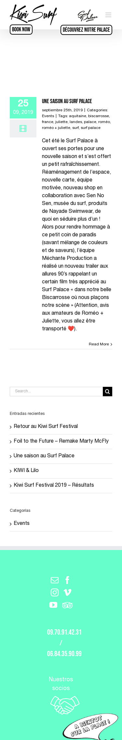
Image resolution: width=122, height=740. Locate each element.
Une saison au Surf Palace (67, 101)
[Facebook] (67, 580)
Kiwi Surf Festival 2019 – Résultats (54, 485)
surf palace (91, 128)
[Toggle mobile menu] (108, 14)
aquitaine (77, 116)
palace (90, 122)
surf (75, 128)
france (47, 122)
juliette (61, 122)
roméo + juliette (56, 128)
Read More (99, 344)
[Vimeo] (67, 592)
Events (48, 116)
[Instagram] (55, 592)
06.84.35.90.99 (64, 654)
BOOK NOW (21, 29)
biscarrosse (98, 116)
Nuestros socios (61, 696)
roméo (104, 122)
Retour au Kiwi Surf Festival (46, 427)
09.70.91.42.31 (64, 632)
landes (76, 122)
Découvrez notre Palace (86, 29)
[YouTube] (53, 605)
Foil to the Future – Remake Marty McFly (61, 441)
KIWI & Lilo (26, 471)
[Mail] (55, 580)
